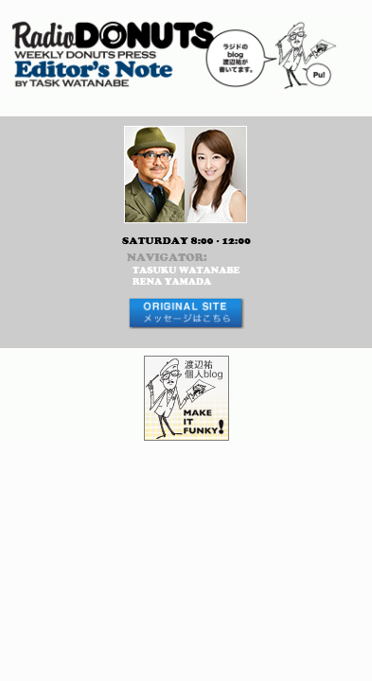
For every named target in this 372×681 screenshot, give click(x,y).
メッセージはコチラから (186, 313)
